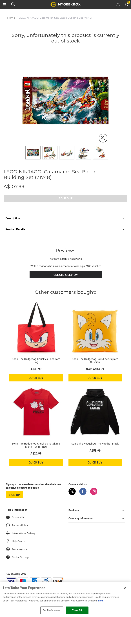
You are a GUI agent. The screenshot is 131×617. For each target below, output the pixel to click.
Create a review (66, 275)
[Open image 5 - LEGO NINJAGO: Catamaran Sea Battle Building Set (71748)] (100, 152)
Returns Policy (17, 525)
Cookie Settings (17, 557)
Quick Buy (43, 378)
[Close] (125, 588)
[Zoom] (103, 138)
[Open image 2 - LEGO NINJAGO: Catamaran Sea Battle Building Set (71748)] (49, 152)
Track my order (17, 549)
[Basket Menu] (126, 4)
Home (11, 17)
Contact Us (15, 517)
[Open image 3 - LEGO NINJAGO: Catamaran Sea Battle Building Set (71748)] (66, 152)
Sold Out (65, 198)
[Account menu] (118, 4)
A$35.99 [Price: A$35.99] (35, 369)
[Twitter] (72, 494)
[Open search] (13, 4)
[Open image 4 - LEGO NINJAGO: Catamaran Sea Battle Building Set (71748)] (83, 152)
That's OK (77, 610)
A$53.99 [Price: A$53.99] (95, 450)
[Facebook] (82, 494)
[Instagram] (93, 494)
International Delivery (20, 533)
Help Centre (15, 541)
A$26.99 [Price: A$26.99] (35, 453)
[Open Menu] (4, 4)
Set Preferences (51, 610)
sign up (14, 495)
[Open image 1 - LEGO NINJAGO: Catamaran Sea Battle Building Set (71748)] (33, 152)
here (100, 600)
